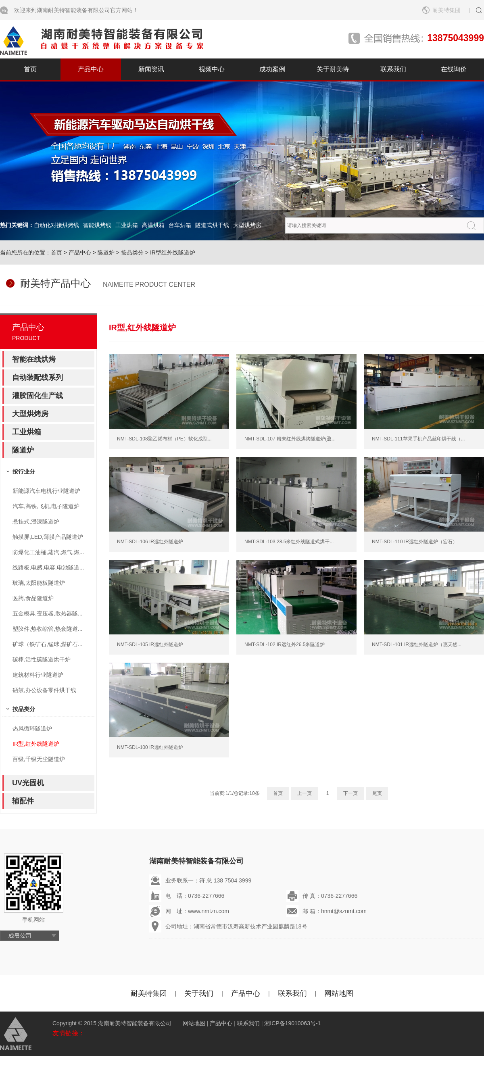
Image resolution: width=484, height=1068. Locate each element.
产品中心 (91, 69)
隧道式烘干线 (212, 225)
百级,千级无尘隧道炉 (39, 759)
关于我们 (198, 993)
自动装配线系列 (37, 377)
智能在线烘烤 (34, 359)
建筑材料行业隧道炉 (38, 675)
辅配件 (23, 801)
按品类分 (132, 252)
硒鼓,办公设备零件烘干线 (44, 690)
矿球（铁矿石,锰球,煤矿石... (47, 644)
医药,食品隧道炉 (33, 598)
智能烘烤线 (97, 225)
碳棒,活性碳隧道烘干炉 (42, 659)
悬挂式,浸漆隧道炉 (36, 521)
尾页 (377, 793)
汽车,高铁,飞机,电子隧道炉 (46, 506)
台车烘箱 (180, 225)
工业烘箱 (126, 225)
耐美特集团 (446, 10)
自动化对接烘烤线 (56, 225)
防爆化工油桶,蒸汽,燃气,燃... (48, 552)
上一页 (304, 793)
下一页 (350, 793)
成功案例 (272, 69)
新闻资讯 (151, 69)
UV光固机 (28, 783)
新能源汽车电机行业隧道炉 (46, 491)
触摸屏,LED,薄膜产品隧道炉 (48, 537)
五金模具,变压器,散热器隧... (47, 613)
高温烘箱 (153, 225)
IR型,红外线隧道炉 (36, 744)
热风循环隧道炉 (32, 728)
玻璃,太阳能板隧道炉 (39, 583)
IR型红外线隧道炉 (172, 252)
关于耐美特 (333, 69)
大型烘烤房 (247, 225)
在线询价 (454, 69)
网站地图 (338, 993)
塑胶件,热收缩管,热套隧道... (47, 629)
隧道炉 (106, 252)
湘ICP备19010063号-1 (292, 1023)
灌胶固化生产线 (37, 396)
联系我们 (393, 69)
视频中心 (212, 69)
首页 (30, 69)
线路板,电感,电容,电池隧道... (48, 567)
